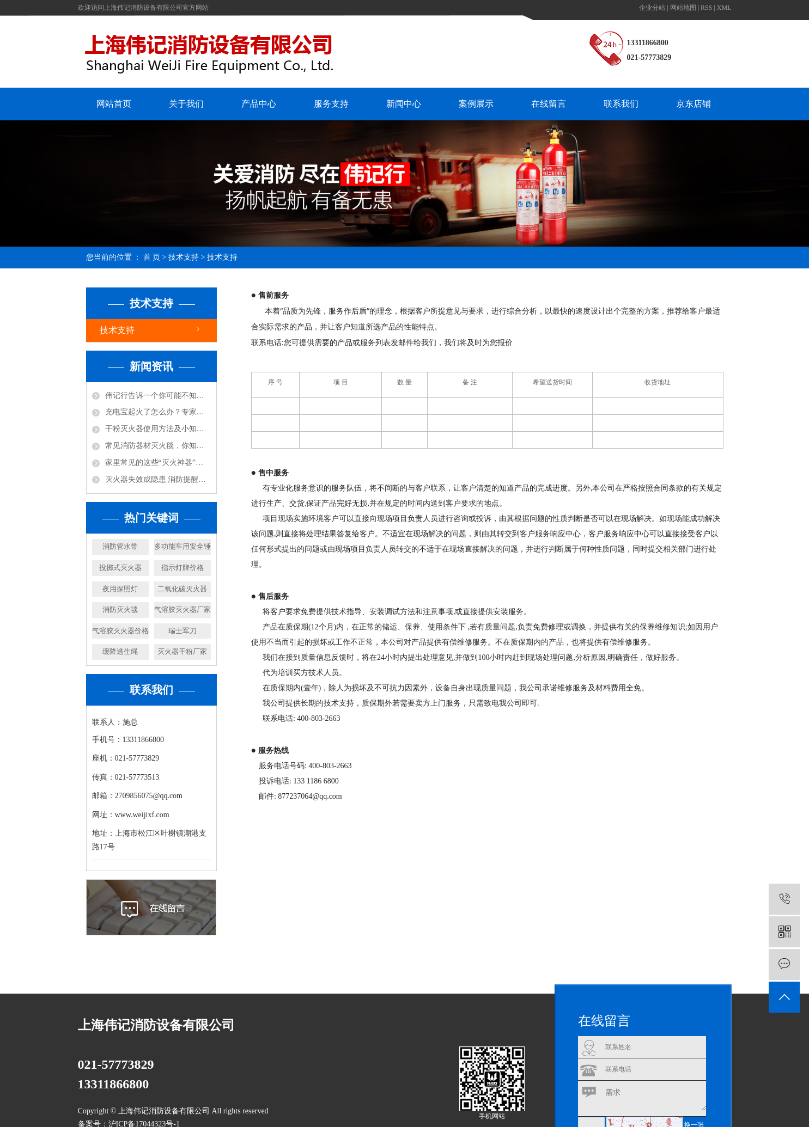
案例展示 (476, 103)
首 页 (152, 257)
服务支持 (331, 103)
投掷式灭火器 (120, 568)
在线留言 (548, 103)
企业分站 (652, 7)
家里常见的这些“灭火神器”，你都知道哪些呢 (158, 462)
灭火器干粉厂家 (182, 651)
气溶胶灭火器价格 (120, 631)
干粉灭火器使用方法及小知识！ (158, 429)
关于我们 (186, 103)
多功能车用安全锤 (182, 546)
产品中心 (258, 103)
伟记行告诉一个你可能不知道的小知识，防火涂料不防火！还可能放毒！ (158, 395)
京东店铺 (693, 103)
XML (724, 7)
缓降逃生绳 (120, 651)
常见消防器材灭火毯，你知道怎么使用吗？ (158, 446)
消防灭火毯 (120, 609)
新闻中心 (403, 103)
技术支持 (183, 257)
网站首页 (113, 103)
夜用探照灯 (120, 589)
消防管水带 (120, 546)
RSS (706, 7)
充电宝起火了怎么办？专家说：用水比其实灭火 (158, 412)
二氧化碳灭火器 (182, 589)
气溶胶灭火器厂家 (182, 609)
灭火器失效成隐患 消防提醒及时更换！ (158, 479)
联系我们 (621, 103)
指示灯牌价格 (182, 568)
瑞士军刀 (182, 631)
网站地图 (683, 7)
